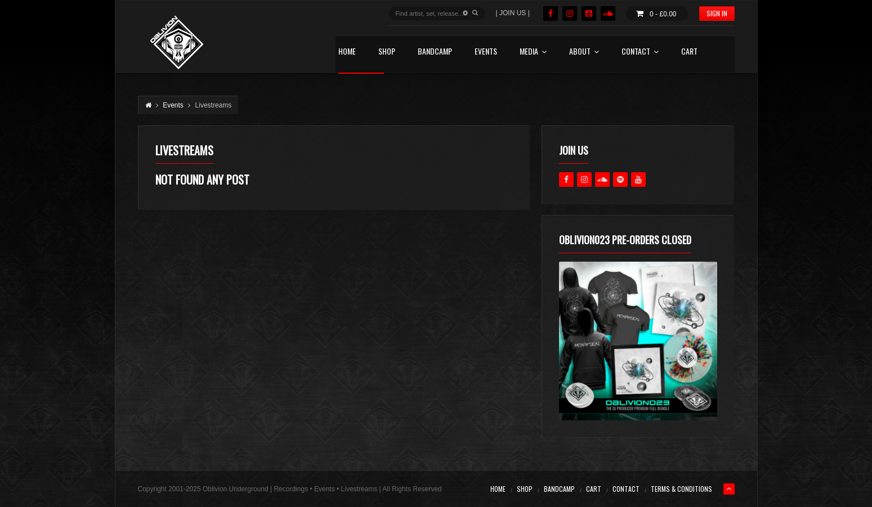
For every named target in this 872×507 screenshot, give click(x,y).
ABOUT (584, 52)
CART (689, 52)
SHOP (386, 52)
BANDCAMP (435, 52)
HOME (347, 52)
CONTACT (640, 52)
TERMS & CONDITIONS (681, 488)
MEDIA (533, 52)
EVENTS (486, 52)
